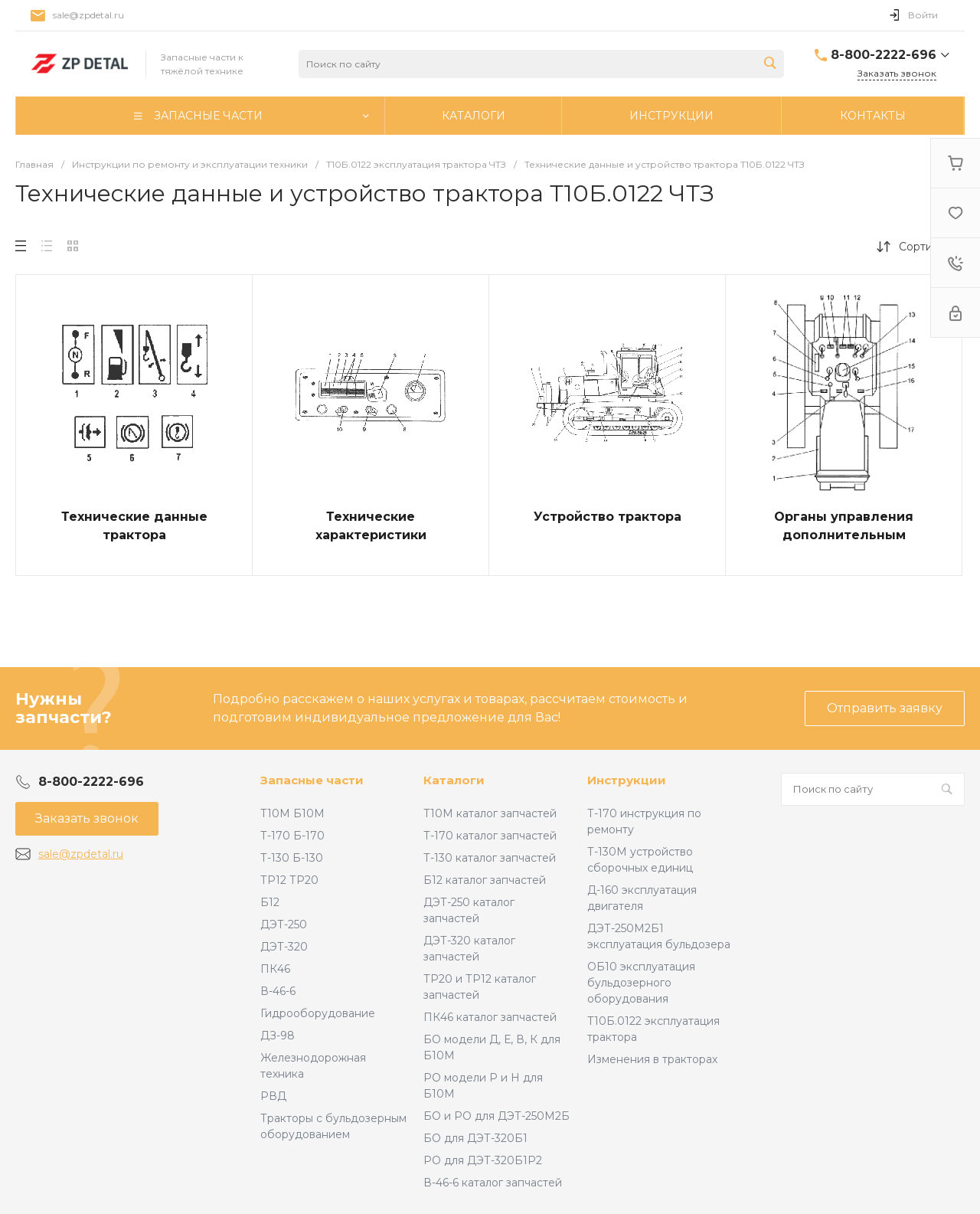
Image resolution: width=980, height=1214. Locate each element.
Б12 (269, 902)
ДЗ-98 (277, 1035)
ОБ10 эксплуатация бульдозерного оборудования (641, 983)
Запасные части (312, 780)
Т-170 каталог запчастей (490, 836)
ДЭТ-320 (284, 947)
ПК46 (275, 969)
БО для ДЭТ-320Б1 (475, 1138)
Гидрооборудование (317, 1013)
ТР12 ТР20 (289, 880)
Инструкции (626, 780)
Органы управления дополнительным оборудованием (843, 535)
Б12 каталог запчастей (484, 880)
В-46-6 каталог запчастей (492, 1182)
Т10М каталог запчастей (490, 813)
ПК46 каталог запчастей (490, 1017)
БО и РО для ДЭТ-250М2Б (496, 1116)
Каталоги (454, 780)
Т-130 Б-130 (291, 858)
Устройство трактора (607, 516)
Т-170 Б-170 (292, 836)
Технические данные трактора (134, 525)
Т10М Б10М (292, 813)
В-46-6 (278, 991)
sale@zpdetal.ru (88, 15)
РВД (273, 1096)
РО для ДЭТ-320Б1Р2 (482, 1160)
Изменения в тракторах (652, 1059)
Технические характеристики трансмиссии (370, 535)
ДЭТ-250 (283, 924)
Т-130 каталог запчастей (489, 858)
